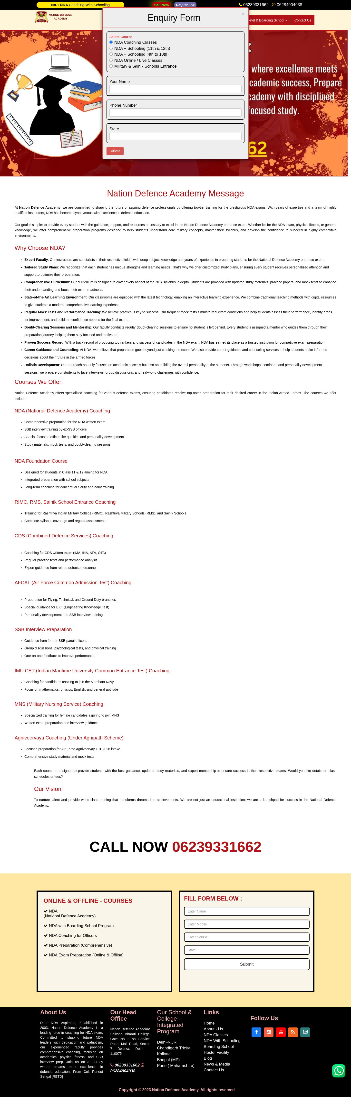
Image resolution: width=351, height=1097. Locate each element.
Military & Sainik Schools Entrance (143, 66)
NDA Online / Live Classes (135, 60)
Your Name (119, 81)
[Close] (243, 13)
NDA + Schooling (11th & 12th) (139, 48)
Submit (115, 151)
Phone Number (123, 105)
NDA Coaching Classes (133, 42)
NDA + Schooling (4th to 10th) (138, 54)
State (114, 129)
